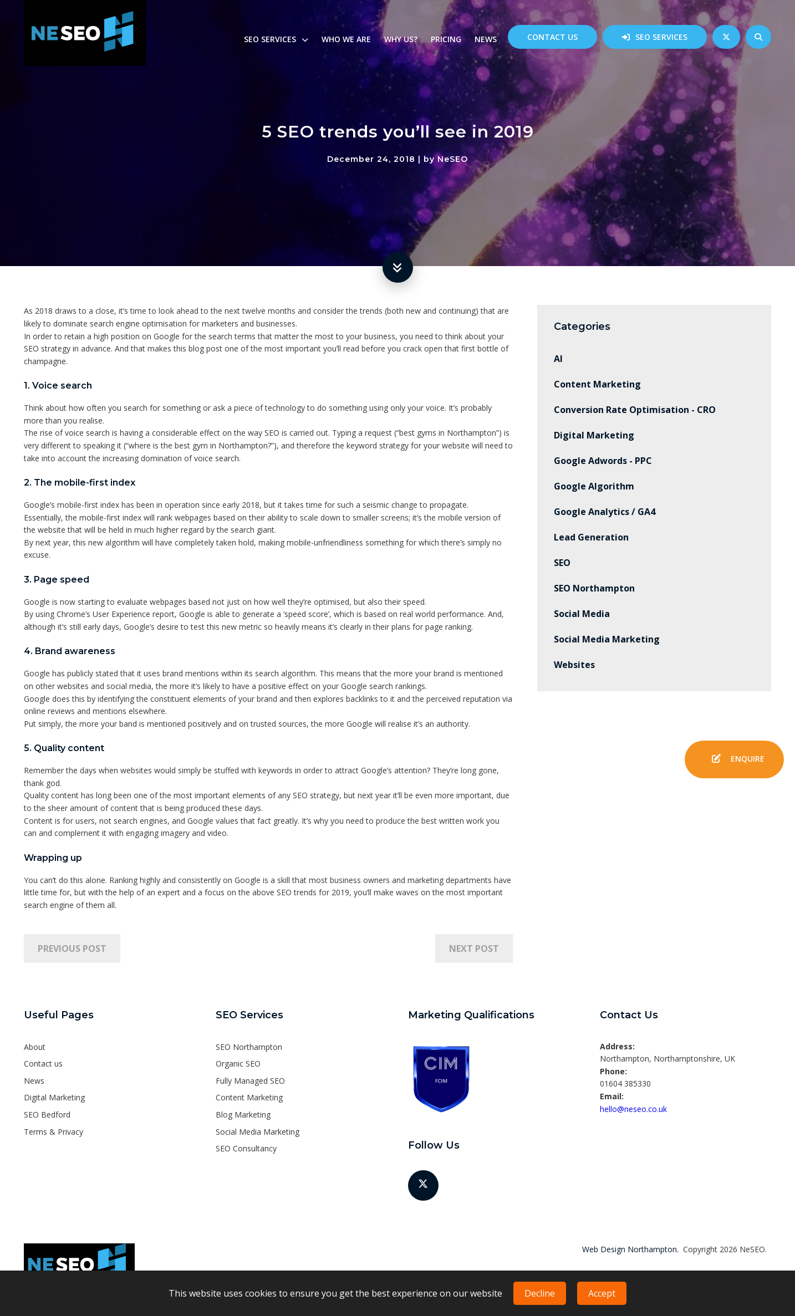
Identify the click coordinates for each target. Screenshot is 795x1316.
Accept (601, 1293)
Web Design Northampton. (630, 1249)
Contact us (552, 37)
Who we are (346, 39)
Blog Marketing (243, 1114)
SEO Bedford (47, 1114)
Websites (574, 665)
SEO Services (661, 37)
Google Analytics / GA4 (604, 512)
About (34, 1047)
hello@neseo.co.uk (633, 1109)
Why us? (400, 39)
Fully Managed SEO (250, 1080)
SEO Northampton (594, 588)
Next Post (474, 948)
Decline (539, 1293)
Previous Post (72, 948)
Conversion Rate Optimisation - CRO (635, 410)
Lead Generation (591, 537)
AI (558, 359)
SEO (562, 563)
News (486, 39)
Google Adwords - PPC (603, 461)
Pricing (446, 39)
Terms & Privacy (53, 1131)
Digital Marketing (594, 435)
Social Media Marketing (607, 639)
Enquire (734, 759)
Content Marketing (597, 384)
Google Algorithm (594, 486)
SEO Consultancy (246, 1148)
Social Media (582, 614)
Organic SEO (238, 1063)
